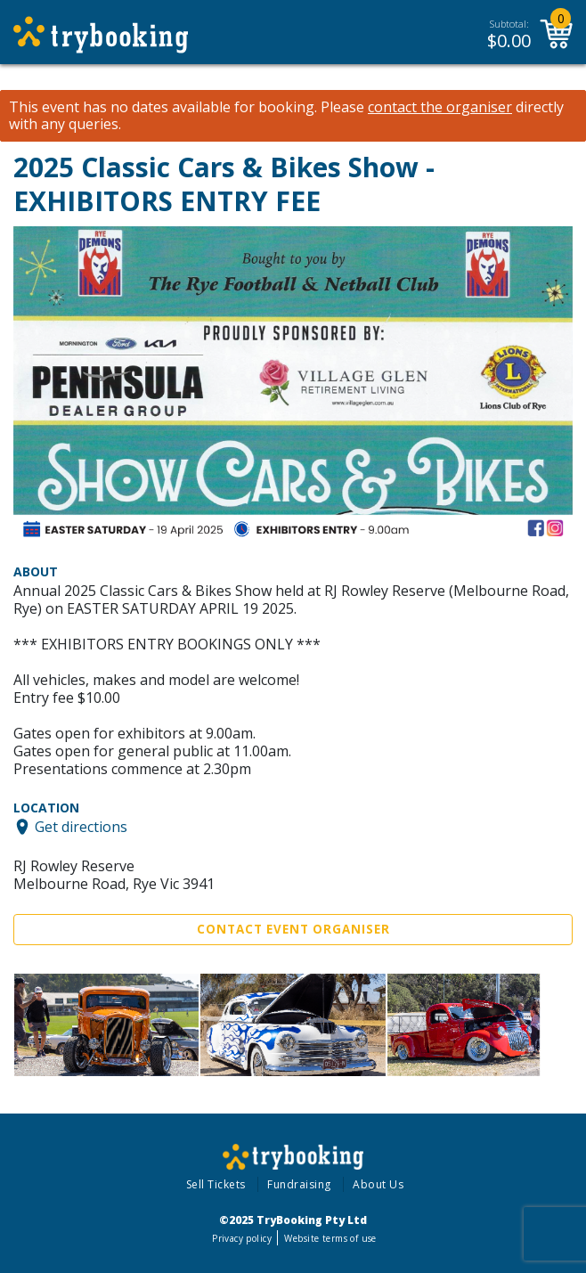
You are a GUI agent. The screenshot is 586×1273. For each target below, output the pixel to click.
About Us (378, 1184)
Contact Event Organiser (293, 929)
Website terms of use (330, 1238)
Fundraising (299, 1184)
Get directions (81, 826)
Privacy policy (242, 1238)
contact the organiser (440, 107)
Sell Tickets (216, 1184)
